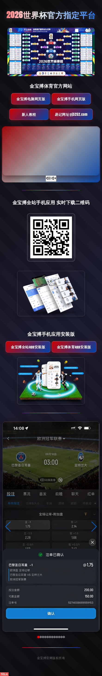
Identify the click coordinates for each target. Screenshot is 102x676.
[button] (8, 526)
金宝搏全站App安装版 (28, 346)
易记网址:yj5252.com (71, 114)
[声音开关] (51, 178)
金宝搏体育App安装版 (74, 346)
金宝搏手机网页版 (71, 98)
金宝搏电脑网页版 (30, 98)
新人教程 (29, 114)
